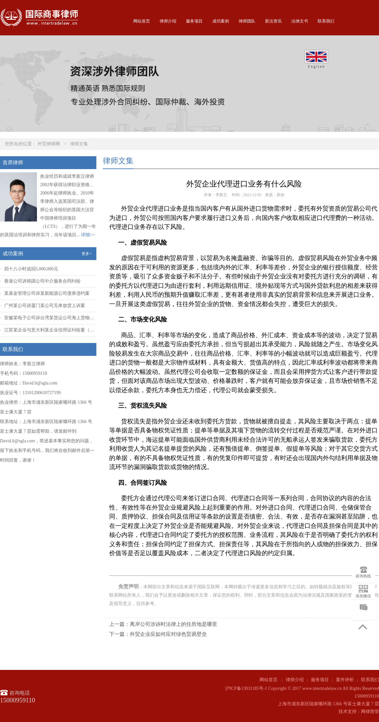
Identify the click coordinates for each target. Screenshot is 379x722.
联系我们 (326, 21)
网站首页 (141, 21)
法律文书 (299, 21)
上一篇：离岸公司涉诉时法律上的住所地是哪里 (163, 624)
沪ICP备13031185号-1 (246, 688)
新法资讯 (273, 21)
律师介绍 (168, 21)
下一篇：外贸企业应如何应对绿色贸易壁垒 (158, 634)
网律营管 (370, 711)
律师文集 (79, 143)
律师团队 (247, 21)
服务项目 (194, 21)
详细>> (88, 234)
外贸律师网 (49, 143)
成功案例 (220, 21)
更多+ (87, 253)
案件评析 (345, 679)
